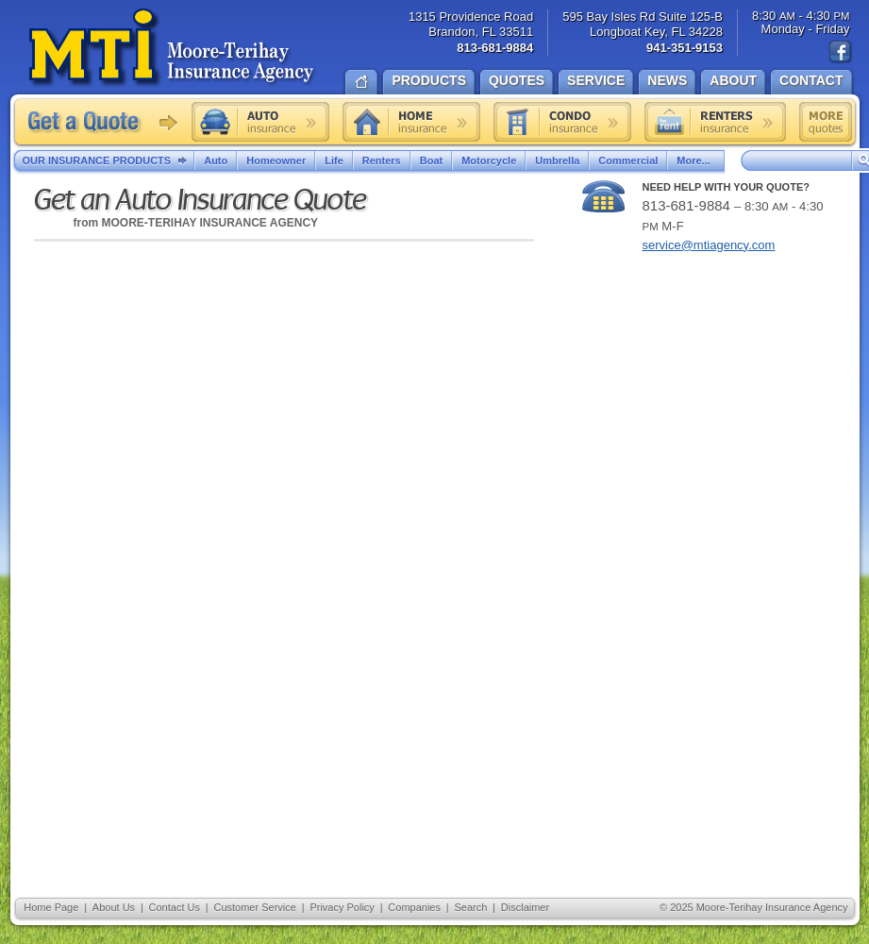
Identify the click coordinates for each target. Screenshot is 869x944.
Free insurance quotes (825, 122)
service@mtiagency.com (709, 245)
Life (334, 160)
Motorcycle (489, 160)
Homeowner (276, 160)
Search (470, 907)
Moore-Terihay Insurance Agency (173, 48)
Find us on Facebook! (840, 52)
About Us (113, 907)
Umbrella (557, 160)
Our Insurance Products (109, 161)
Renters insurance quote (715, 122)
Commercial (628, 160)
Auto (215, 160)
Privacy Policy (341, 907)
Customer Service (254, 907)
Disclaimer (525, 907)
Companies (414, 907)
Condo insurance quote (562, 122)
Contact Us (174, 907)
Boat (431, 160)
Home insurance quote (411, 122)
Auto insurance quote (260, 122)
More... (695, 160)
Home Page (51, 907)
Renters (381, 160)
